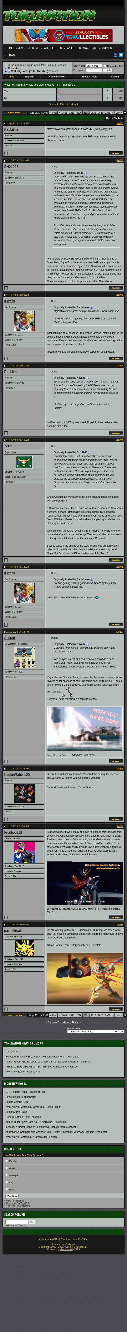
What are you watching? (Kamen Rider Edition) (31, 1137)
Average (13, 1175)
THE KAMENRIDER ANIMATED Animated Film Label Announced (41, 1066)
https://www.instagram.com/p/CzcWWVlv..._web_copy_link (79, 129)
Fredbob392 (13, 832)
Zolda (8, 446)
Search (115, 76)
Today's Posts (89, 76)
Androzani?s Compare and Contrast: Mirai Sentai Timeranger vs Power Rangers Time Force (56, 1132)
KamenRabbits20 (17, 774)
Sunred (9, 638)
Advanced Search (16, 1225)
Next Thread (73, 1022)
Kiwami (9, 301)
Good (12, 1168)
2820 (78, 112)
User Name (79, 66)
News (21, 48)
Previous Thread (56, 1022)
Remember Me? (114, 66)
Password (78, 70)
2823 (100, 112)
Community (57, 76)
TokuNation (33, 65)
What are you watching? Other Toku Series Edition (33, 1106)
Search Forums (15, 1214)
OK (11, 1182)
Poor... (12, 1189)
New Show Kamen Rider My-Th (22, 1071)
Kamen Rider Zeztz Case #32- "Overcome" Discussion (35, 1122)
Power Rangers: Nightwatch (20, 1096)
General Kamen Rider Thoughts (23, 1116)
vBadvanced (66, 1249)
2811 (64, 112)
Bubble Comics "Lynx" (17, 1101)
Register (29, 76)
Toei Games (12, 1051)
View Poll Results (15, 1200)
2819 (71, 112)
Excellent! (14, 1161)
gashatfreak (13, 930)
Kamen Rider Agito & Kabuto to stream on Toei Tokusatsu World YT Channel (47, 1061)
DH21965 (11, 166)
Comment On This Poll (17, 1203)
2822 (93, 112)
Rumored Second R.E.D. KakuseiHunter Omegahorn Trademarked (42, 1056)
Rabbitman (12, 129)
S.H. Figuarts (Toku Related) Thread (25, 1091)
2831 (107, 112)
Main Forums (48, 65)
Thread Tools (113, 118)
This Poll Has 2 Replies (18, 1205)
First (53, 112)
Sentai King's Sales (16, 1111)
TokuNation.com (16, 65)
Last (119, 112)
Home (9, 48)
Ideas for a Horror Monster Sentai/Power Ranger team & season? (41, 1127)
